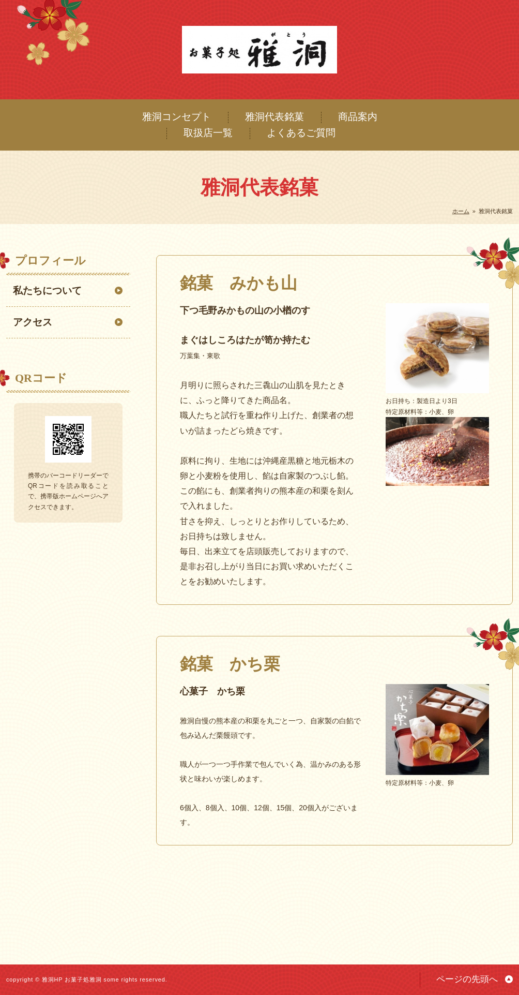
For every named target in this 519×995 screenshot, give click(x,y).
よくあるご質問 (301, 132)
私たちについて (47, 290)
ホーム (460, 211)
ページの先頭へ (467, 979)
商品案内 (357, 116)
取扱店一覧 (208, 132)
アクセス (32, 322)
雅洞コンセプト (176, 116)
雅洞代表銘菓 (274, 116)
